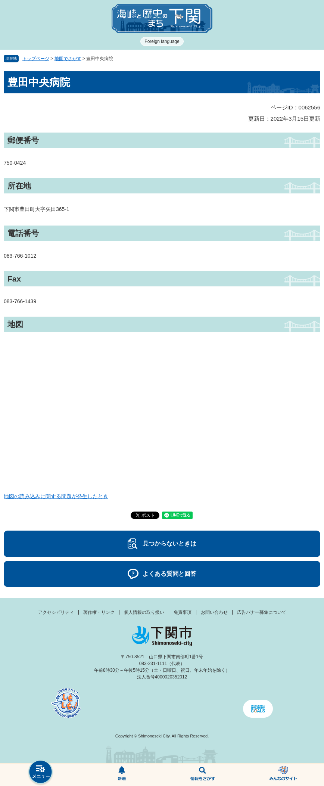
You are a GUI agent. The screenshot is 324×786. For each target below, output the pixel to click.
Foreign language (161, 41)
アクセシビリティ (56, 612)
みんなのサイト (283, 775)
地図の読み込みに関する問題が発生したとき (56, 496)
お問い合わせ (214, 612)
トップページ (35, 58)
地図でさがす (67, 58)
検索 (202, 775)
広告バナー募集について (261, 612)
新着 (121, 775)
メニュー (40, 772)
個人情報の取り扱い (144, 612)
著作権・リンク (99, 612)
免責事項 (182, 612)
